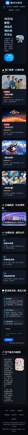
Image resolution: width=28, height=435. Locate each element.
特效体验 (22, 7)
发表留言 (8, 339)
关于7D (17, 10)
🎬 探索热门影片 (8, 57)
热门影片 (9, 7)
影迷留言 (11, 10)
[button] (24, 219)
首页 (4, 7)
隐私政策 (14, 419)
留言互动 (14, 415)
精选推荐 (16, 7)
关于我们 (21, 415)
